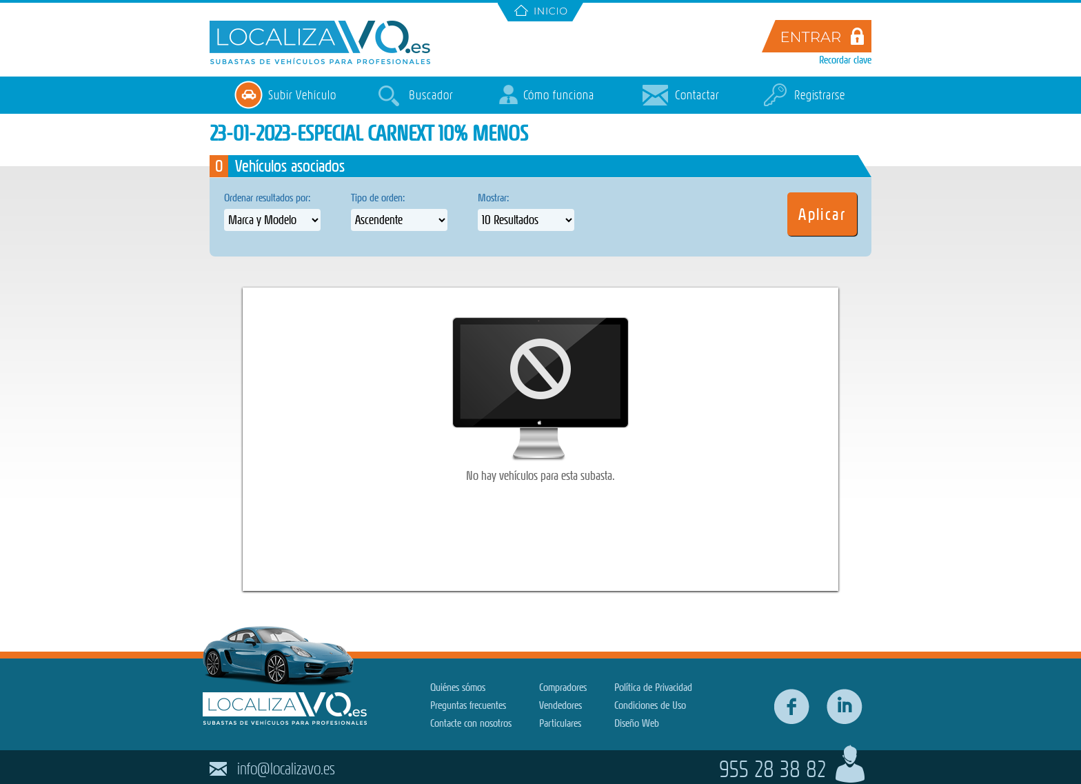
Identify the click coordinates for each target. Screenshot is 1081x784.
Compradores (563, 687)
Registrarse (820, 94)
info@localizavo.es (286, 768)
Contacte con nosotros (471, 723)
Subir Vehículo (302, 94)
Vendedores (560, 705)
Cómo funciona (558, 94)
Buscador (431, 94)
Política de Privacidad (653, 687)
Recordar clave (845, 60)
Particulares (560, 723)
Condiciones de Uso (650, 705)
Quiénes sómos (457, 687)
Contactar (697, 94)
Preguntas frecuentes (468, 705)
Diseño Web (636, 723)
